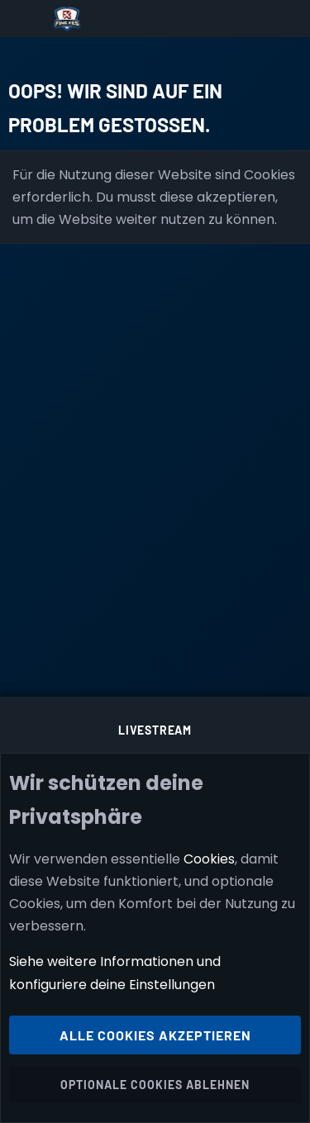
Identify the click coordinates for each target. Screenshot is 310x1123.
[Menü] (26, 19)
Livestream (155, 730)
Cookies (209, 858)
